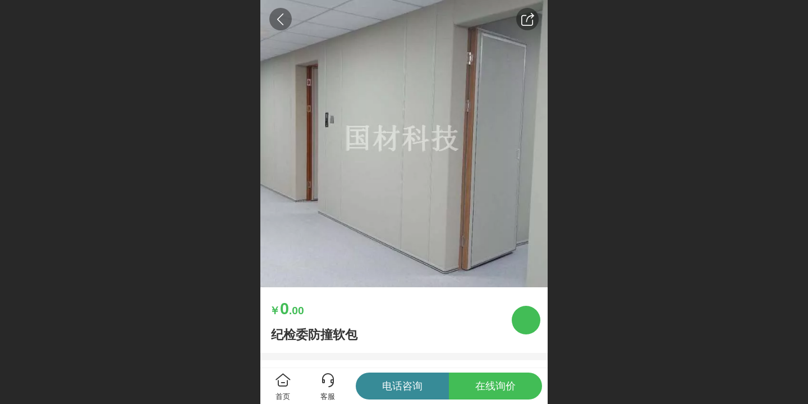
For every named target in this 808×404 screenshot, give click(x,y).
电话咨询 (402, 386)
